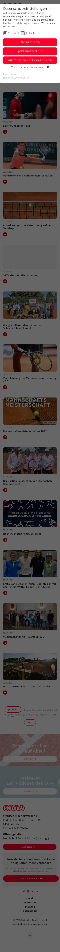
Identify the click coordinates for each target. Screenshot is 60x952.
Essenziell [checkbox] (13, 33)
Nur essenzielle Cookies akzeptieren (30, 60)
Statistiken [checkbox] (31, 33)
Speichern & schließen (30, 51)
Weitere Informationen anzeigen (30, 67)
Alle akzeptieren (30, 42)
